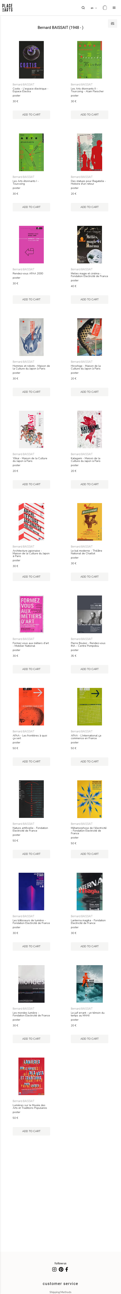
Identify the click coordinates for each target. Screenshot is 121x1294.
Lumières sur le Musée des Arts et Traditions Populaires (30, 1106)
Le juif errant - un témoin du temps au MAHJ (87, 1014)
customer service (60, 1283)
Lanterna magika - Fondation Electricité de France (88, 922)
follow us (60, 1263)
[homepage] (7, 8)
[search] (83, 7)
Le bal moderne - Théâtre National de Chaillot (86, 552)
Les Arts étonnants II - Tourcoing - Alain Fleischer (87, 90)
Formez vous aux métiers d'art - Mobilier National (31, 644)
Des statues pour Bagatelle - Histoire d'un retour (88, 182)
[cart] (104, 8)
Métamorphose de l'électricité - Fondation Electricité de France (89, 831)
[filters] (112, 23)
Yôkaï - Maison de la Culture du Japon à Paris (30, 459)
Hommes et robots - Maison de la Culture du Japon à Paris (31, 367)
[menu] (114, 7)
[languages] (94, 7)
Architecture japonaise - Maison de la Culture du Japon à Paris (31, 553)
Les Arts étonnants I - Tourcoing (26, 182)
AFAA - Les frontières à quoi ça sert (30, 737)
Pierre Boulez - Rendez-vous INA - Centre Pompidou (88, 644)
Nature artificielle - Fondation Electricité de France (30, 829)
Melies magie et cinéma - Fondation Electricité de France (89, 275)
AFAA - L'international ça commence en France (86, 737)
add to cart (31, 114)
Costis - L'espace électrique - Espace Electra (30, 90)
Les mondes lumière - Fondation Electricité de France (31, 1014)
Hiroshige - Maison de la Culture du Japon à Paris (86, 367)
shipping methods (60, 1292)
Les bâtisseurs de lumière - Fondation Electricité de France (31, 922)
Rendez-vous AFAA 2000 (28, 273)
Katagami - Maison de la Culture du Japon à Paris (85, 459)
